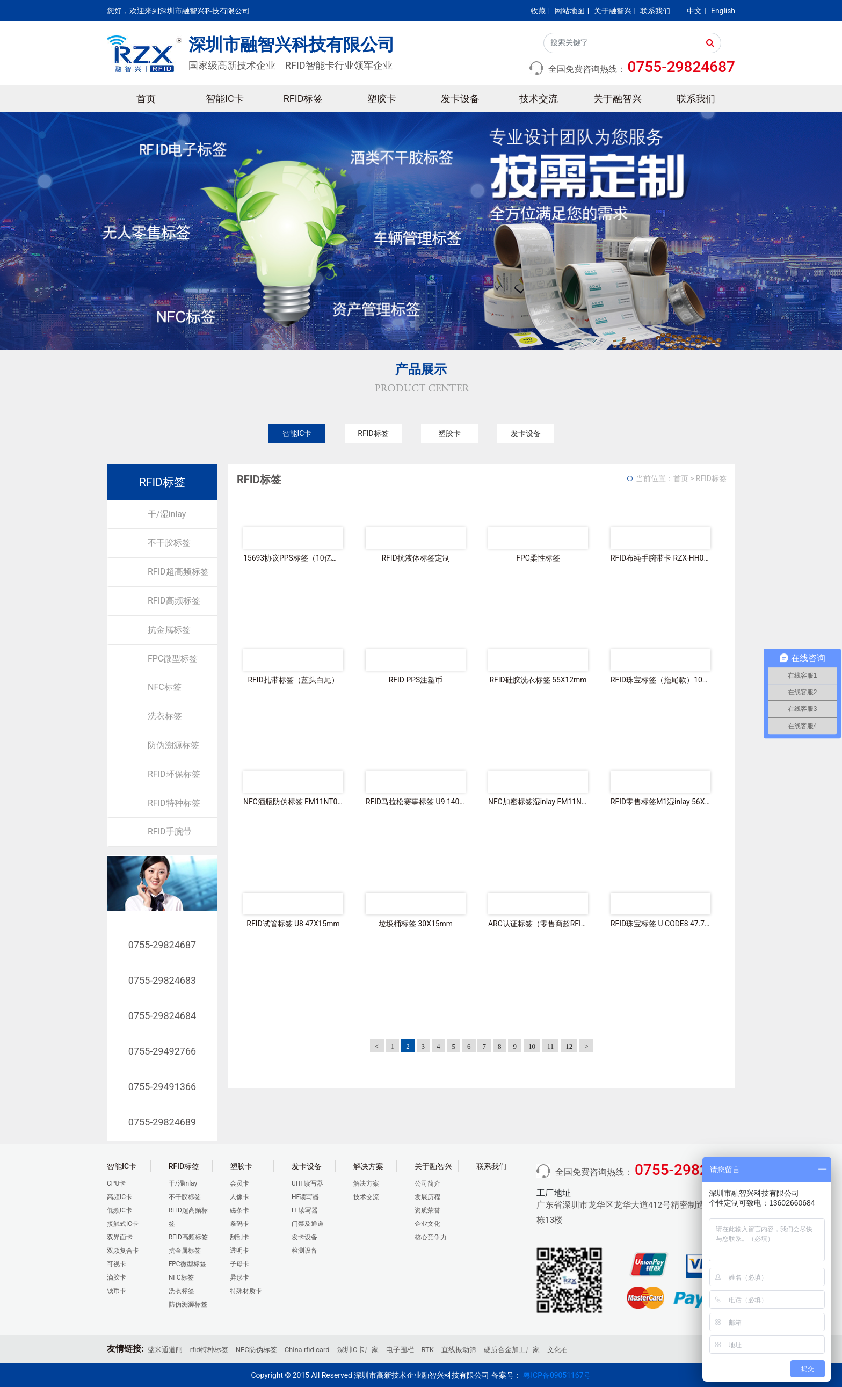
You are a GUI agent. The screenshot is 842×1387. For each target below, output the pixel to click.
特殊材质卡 (246, 1291)
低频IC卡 (119, 1210)
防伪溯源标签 (173, 745)
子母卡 (239, 1264)
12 (568, 1046)
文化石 (557, 1350)
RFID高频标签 (174, 601)
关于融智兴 (613, 10)
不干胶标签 (169, 543)
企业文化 (427, 1224)
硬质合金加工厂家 (512, 1350)
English (723, 10)
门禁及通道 (308, 1224)
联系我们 (655, 10)
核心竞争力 (431, 1237)
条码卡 (239, 1224)
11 (550, 1046)
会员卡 (239, 1183)
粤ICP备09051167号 (557, 1375)
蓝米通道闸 (165, 1350)
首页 (146, 98)
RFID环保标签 (174, 774)
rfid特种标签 (209, 1350)
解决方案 (366, 1183)
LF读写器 (305, 1210)
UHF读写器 (307, 1183)
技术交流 (538, 98)
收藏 (538, 10)
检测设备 (304, 1250)
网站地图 (570, 10)
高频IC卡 (119, 1197)
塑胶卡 (381, 98)
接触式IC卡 (123, 1224)
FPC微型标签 (173, 658)
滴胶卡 (116, 1277)
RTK (428, 1350)
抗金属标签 (169, 629)
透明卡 (239, 1250)
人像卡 (239, 1197)
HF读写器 (305, 1197)
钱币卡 (116, 1291)
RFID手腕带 (170, 831)
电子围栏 (400, 1350)
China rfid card (307, 1350)
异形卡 (239, 1277)
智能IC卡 (225, 98)
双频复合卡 (123, 1250)
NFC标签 (165, 687)
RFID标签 (303, 98)
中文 (694, 10)
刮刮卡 (239, 1237)
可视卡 (116, 1264)
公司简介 (427, 1183)
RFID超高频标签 (178, 572)
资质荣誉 (427, 1210)
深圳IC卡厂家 (358, 1350)
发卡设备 (460, 98)
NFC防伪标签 (256, 1350)
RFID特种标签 (174, 803)
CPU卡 (116, 1183)
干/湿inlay (167, 514)
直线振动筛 (458, 1350)
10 (531, 1046)
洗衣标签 (165, 716)
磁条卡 (239, 1210)
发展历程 (427, 1197)
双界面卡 (120, 1237)
